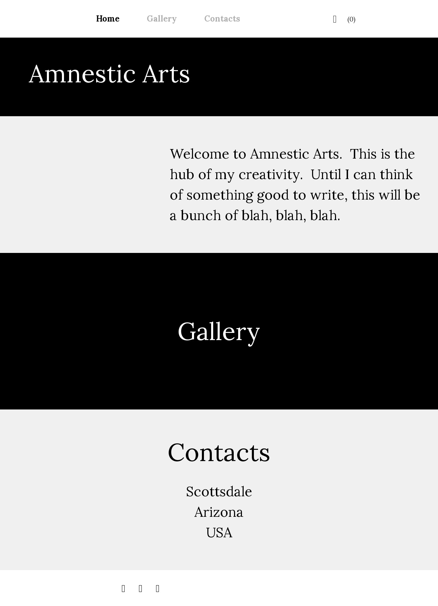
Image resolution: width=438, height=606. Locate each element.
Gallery (162, 18)
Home (107, 18)
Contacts (222, 18)
